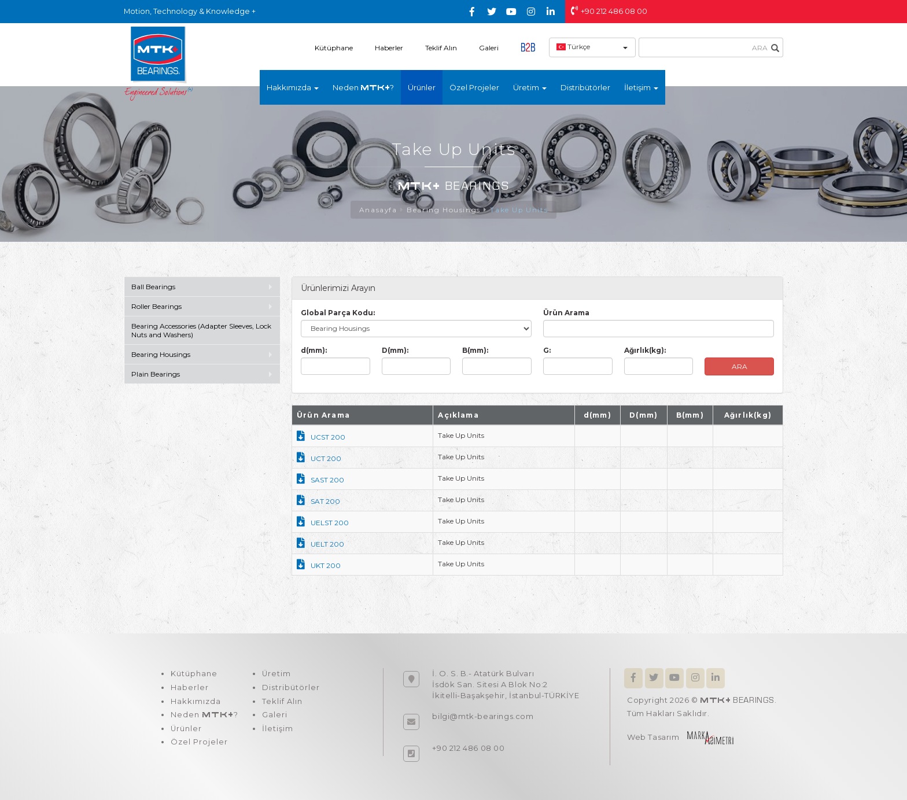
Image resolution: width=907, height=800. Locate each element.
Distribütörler (585, 87)
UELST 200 (323, 522)
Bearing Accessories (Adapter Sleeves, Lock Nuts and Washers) (201, 330)
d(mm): (314, 350)
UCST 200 (321, 437)
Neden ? (363, 87)
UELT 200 (320, 544)
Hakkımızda (195, 701)
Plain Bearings (155, 374)
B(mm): (475, 350)
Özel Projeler (474, 87)
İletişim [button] (641, 87)
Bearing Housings (444, 209)
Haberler (389, 47)
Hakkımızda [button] (293, 87)
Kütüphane (334, 47)
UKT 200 (319, 565)
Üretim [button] (530, 87)
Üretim (275, 674)
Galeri (489, 47)
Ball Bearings (153, 286)
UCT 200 (319, 458)
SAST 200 (320, 479)
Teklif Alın (441, 47)
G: (547, 350)
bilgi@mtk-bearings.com (482, 716)
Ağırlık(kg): (645, 350)
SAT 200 (318, 501)
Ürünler (422, 87)
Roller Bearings (157, 306)
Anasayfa (378, 209)
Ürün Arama (566, 312)
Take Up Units (519, 209)
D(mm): (395, 350)
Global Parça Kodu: (338, 312)
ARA (739, 366)
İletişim (276, 729)
